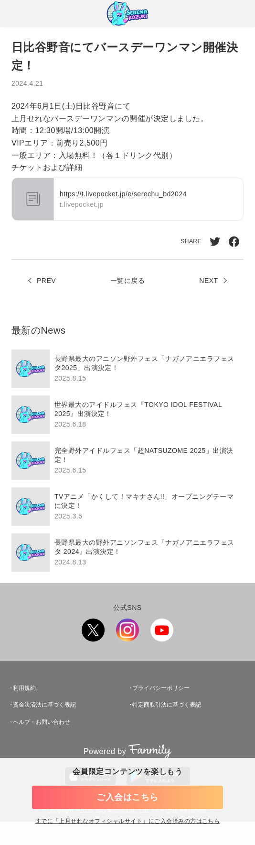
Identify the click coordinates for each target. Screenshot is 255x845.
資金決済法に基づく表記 (44, 704)
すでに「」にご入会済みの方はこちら (127, 821)
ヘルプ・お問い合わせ (41, 722)
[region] (127, 460)
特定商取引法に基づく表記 (166, 704)
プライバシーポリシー (161, 688)
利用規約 (24, 688)
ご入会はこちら (127, 797)
